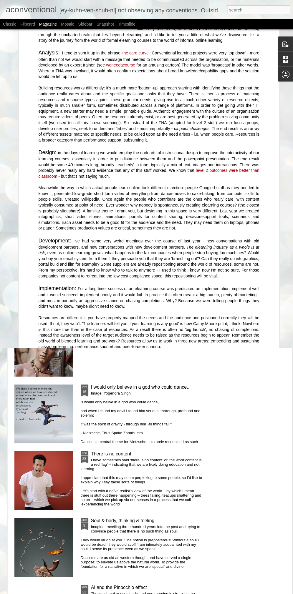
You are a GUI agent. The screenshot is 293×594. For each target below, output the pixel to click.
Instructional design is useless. (123, 320)
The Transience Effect (187, 203)
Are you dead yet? (110, 253)
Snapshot (105, 24)
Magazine (48, 24)
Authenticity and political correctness (45, 206)
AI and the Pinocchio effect (119, 587)
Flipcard (27, 24)
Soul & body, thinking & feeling (123, 520)
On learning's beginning (108, 206)
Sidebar (85, 24)
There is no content (111, 453)
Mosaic (67, 24)
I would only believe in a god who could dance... (141, 387)
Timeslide (126, 24)
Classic (9, 24)
